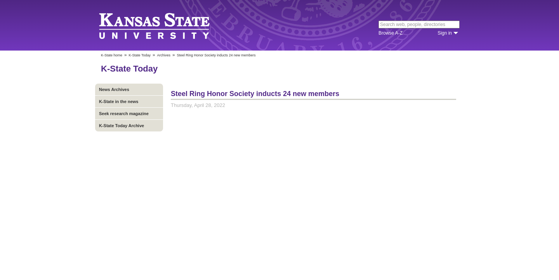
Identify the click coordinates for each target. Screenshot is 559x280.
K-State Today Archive (121, 125)
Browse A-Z (390, 33)
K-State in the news (118, 101)
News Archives (114, 89)
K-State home (111, 55)
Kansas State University (164, 25)
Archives (163, 55)
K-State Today (140, 55)
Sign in (444, 33)
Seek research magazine (124, 113)
